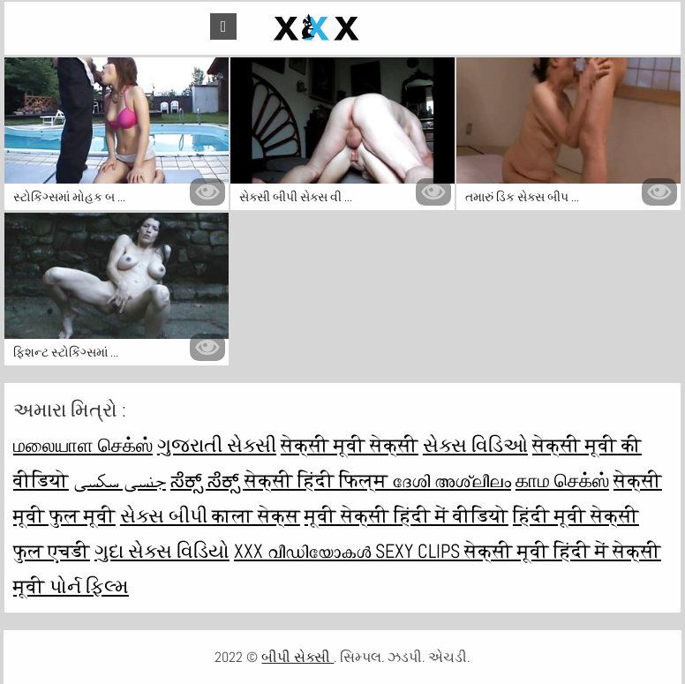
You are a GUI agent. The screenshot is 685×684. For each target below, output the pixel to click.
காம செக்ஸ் (562, 480)
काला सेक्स (256, 515)
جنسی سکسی (119, 480)
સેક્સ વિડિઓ (475, 444)
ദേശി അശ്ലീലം (451, 480)
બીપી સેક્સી (297, 657)
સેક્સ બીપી (166, 515)
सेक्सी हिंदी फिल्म (318, 480)
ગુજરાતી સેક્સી (216, 444)
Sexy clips (419, 550)
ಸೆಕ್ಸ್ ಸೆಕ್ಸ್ (207, 480)
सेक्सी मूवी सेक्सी (349, 444)
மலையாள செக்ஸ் (83, 444)
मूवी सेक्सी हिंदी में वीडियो (406, 515)
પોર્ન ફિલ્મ (89, 586)
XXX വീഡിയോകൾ (304, 550)
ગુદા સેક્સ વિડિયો (162, 550)
